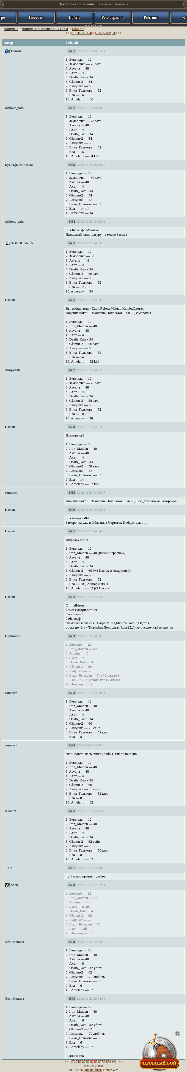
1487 (71, 370)
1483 (71, 165)
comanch (11, 492)
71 (77, 33)
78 (105, 33)
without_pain (14, 108)
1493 (71, 636)
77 (101, 33)
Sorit (14, 885)
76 (97, 33)
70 (73, 33)
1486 (71, 300)
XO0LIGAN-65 (22, 243)
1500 (71, 999)
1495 (71, 745)
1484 (71, 222)
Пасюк (10, 300)
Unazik (16, 51)
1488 (71, 427)
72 (81, 33)
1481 (71, 51)
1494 (71, 693)
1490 (71, 510)
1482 (71, 108)
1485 (71, 243)
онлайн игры (93, 1070)
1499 (71, 942)
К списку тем (93, 1066)
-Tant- (9, 868)
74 (89, 33)
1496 (71, 811)
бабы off (78, 29)
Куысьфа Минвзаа (19, 165)
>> (120, 33)
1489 (71, 492)
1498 (71, 885)
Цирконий (12, 636)
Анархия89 (13, 370)
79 (109, 33)
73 (85, 33)
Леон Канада (14, 942)
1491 (71, 531)
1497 (71, 868)
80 (113, 33)
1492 (71, 597)
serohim (10, 811)
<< (67, 33)
